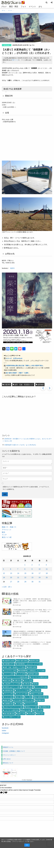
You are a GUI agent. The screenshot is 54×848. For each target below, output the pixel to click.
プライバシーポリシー (18, 841)
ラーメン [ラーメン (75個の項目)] (8, 694)
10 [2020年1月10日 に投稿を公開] (40, 569)
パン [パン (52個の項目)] (28, 697)
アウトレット (6, 529)
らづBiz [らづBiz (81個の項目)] (36, 690)
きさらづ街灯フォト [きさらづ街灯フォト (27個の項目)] (12, 717)
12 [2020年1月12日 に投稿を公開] (4, 573)
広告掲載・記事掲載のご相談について (14, 751)
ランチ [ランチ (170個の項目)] (21, 674)
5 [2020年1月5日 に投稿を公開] (3, 569)
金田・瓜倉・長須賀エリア (24, 384)
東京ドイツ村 (6, 537)
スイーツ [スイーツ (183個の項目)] (9, 674)
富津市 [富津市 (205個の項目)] (32, 667)
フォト (23, 7)
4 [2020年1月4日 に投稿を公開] (46, 565)
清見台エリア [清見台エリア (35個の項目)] (31, 707)
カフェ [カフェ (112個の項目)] (28, 680)
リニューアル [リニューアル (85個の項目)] (41, 687)
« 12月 (4, 587)
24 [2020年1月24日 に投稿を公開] (40, 577)
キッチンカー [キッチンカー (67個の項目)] (22, 694)
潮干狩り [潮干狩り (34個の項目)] (38, 710)
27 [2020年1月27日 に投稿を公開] (11, 582)
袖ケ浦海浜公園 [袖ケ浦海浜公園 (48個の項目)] (41, 697)
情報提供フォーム (8, 747)
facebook (5, 728)
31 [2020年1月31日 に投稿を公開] (40, 582)
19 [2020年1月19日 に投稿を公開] (4, 577)
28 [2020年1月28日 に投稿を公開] (18, 582)
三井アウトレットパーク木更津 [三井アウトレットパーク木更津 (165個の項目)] (16, 677)
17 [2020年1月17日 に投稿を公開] (40, 573)
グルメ (4, 7)
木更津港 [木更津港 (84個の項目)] (8, 690)
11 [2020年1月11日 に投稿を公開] (47, 569)
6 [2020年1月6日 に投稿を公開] (10, 569)
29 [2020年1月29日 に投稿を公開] (25, 582)
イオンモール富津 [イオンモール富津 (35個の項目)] (11, 710)
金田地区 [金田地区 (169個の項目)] (33, 674)
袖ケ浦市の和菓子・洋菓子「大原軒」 (18, 373)
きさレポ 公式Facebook (14, 358)
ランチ (4, 535)
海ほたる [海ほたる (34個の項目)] (26, 710)
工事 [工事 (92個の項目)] (27, 684)
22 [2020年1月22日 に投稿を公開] (25, 577)
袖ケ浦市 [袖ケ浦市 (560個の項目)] (22, 660)
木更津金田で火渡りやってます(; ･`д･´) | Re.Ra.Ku (20, 445)
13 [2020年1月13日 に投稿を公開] (11, 573)
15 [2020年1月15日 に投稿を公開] (25, 573)
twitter (4, 730)
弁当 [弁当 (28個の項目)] (31, 713)
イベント (32, 7)
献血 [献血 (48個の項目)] (7, 700)
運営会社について (8, 763)
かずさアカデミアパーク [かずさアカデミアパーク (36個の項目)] (13, 707)
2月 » (10, 587)
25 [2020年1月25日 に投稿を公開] (47, 577)
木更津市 (7, 384)
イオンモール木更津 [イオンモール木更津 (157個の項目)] (39, 677)
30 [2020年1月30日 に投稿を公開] (32, 582)
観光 (3, 532)
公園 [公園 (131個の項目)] (17, 680)
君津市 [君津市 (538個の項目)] (35, 660)
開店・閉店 (13, 7)
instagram (5, 733)
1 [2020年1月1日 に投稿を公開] (24, 565)
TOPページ (15, 60)
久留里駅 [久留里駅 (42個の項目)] (8, 703)
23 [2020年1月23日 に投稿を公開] (32, 577)
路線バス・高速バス (9, 527)
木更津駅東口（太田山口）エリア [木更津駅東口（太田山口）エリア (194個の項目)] (32, 670)
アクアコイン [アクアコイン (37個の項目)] (31, 703)
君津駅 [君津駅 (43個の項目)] (40, 700)
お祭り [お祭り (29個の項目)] (21, 713)
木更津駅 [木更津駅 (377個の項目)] (9, 664)
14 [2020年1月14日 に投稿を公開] (18, 573)
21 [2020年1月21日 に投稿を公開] (18, 577)
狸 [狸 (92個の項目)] (35, 684)
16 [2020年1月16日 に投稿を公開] (32, 573)
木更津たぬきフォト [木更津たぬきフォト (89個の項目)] (12, 687)
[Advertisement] (27, 416)
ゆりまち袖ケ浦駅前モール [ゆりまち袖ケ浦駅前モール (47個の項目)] (23, 700)
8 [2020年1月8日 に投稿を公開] (24, 569)
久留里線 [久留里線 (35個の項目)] (45, 707)
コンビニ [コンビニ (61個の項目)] (8, 697)
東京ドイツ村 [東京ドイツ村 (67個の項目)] (37, 694)
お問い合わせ (7, 759)
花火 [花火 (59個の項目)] (19, 697)
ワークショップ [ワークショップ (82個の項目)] (22, 690)
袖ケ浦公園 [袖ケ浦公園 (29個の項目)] (9, 713)
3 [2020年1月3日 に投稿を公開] (39, 565)
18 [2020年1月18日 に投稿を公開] (47, 573)
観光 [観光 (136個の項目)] (7, 680)
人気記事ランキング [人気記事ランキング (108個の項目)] (12, 684)
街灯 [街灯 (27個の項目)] (41, 713)
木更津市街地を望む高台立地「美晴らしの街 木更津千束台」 (25, 365)
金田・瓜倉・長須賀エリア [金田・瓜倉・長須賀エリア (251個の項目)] (14, 667)
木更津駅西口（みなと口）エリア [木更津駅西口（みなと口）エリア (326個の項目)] (29, 664)
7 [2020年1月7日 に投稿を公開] (17, 569)
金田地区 (41, 384)
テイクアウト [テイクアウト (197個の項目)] (10, 670)
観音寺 (12, 268)
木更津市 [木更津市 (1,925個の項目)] (9, 660)
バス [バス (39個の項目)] (19, 703)
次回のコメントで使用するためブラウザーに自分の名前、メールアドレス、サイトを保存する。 (26, 488)
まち (40, 7)
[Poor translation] (4, 792)
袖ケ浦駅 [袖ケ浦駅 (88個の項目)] (27, 687)
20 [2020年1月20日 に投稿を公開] (11, 577)
